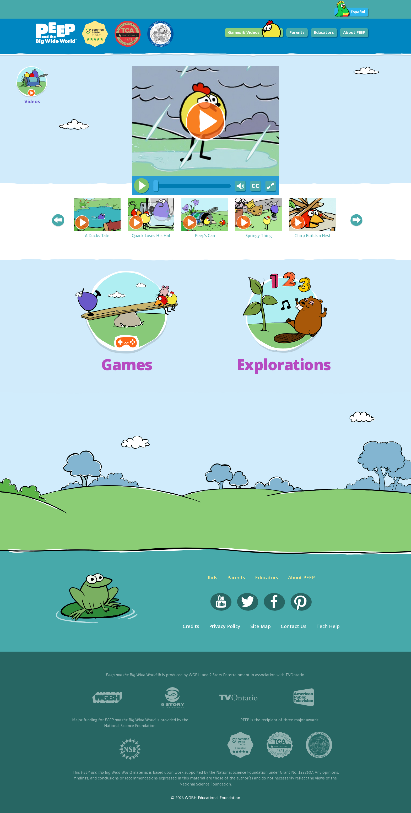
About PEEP (354, 32)
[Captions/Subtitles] (255, 186)
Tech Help (328, 626)
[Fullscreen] (271, 186)
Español (349, 12)
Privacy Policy (224, 626)
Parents (297, 32)
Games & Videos (254, 32)
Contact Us (293, 626)
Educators (324, 32)
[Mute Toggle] (239, 186)
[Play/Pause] (141, 186)
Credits (191, 626)
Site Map (260, 626)
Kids (212, 577)
